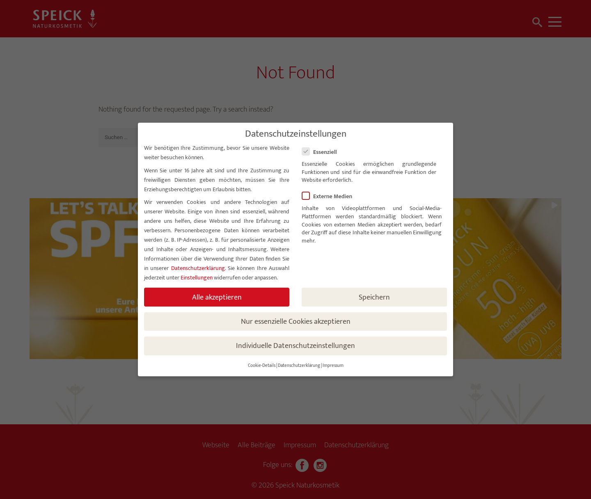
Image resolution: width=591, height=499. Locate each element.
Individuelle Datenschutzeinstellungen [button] (295, 346)
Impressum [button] (333, 365)
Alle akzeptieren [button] (217, 297)
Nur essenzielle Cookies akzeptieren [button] (295, 321)
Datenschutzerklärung (198, 268)
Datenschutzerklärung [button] (299, 365)
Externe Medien (330, 196)
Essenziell (323, 152)
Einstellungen (197, 277)
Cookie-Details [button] (261, 365)
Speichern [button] (374, 297)
